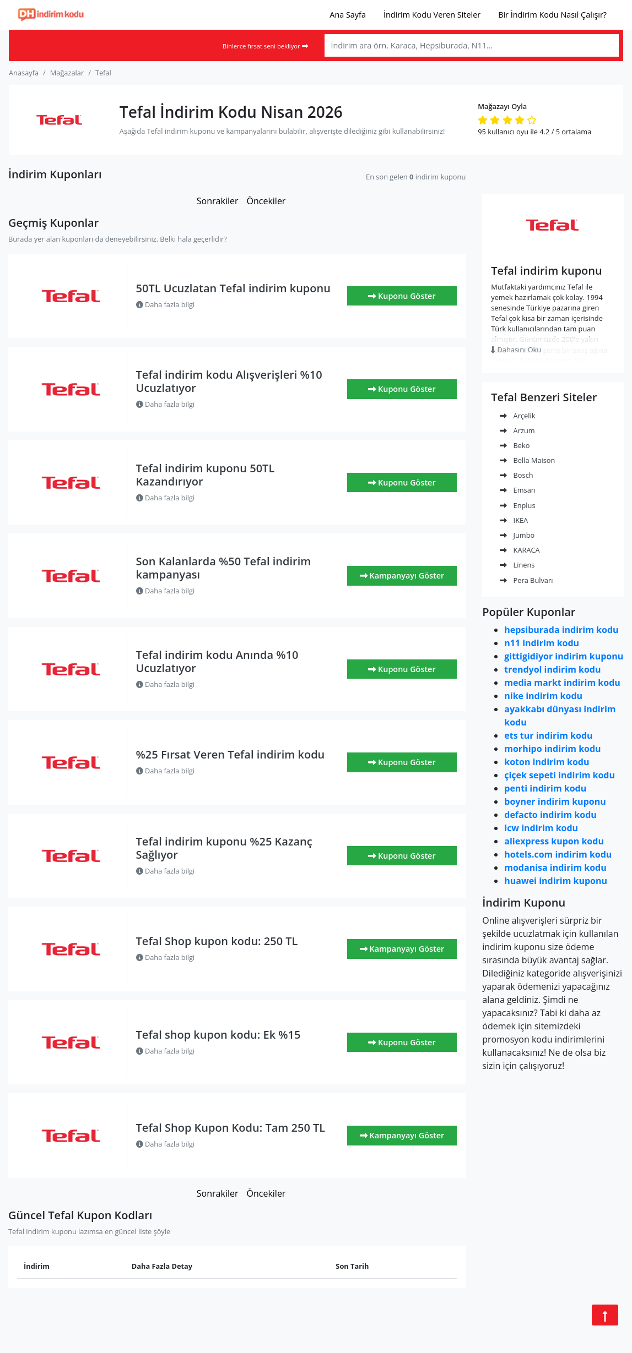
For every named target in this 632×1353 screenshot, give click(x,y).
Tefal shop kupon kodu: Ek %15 (218, 1034)
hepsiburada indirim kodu (561, 630)
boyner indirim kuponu (555, 801)
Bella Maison (527, 460)
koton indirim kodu (546, 762)
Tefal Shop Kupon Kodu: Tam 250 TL (231, 1127)
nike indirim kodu (543, 696)
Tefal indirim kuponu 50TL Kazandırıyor (205, 475)
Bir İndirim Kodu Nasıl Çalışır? (552, 14)
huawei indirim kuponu (555, 881)
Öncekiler (265, 201)
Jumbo (517, 535)
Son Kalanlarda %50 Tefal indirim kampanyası (223, 568)
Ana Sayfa (347, 14)
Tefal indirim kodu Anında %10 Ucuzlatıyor (217, 661)
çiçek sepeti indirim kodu (559, 775)
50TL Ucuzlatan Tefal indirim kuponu (233, 288)
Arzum (517, 430)
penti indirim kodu (545, 788)
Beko (515, 445)
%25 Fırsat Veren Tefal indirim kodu (230, 754)
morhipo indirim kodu (552, 749)
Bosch (516, 475)
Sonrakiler (218, 201)
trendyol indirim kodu (552, 669)
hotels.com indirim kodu (558, 854)
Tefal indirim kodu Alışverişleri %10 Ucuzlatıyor (229, 381)
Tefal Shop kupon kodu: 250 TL (217, 941)
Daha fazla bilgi (165, 304)
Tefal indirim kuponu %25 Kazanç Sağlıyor (224, 848)
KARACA (519, 550)
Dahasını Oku (516, 349)
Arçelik (517, 416)
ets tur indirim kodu (548, 735)
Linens (517, 565)
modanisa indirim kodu (555, 867)
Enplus (517, 505)
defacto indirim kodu (550, 815)
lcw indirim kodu (541, 828)
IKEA (514, 520)
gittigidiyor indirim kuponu (563, 656)
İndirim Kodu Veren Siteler (431, 14)
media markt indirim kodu (562, 682)
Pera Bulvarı (526, 580)
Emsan (517, 490)
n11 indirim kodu (541, 643)
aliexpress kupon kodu (554, 841)
